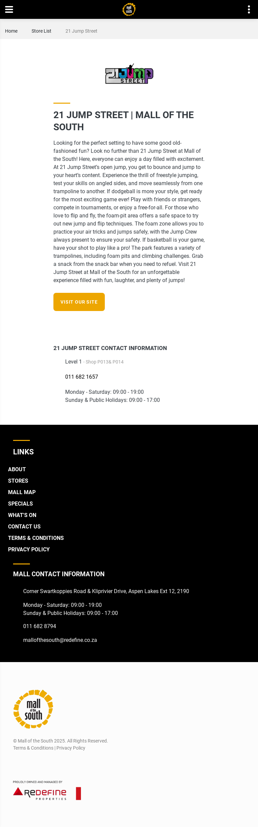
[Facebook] (187, 323)
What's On (22, 515)
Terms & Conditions (36, 538)
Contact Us (24, 526)
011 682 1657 (81, 377)
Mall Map (22, 492)
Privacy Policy (29, 549)
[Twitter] (42, 764)
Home (11, 31)
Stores (18, 481)
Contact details (245, 9)
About (17, 469)
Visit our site (79, 302)
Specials (20, 504)
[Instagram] (200, 323)
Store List (41, 31)
